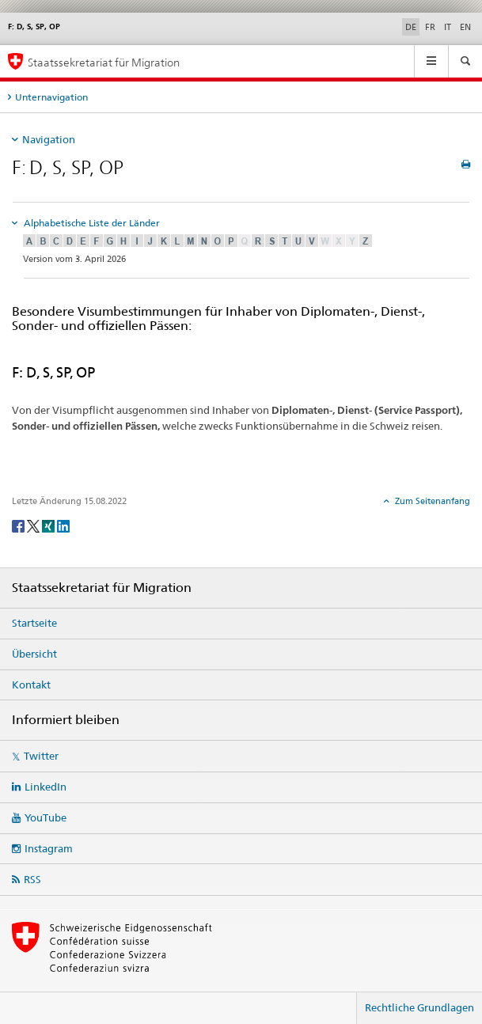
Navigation (48, 139)
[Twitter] (34, 525)
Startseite (34, 622)
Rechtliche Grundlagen (419, 1007)
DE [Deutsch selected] (410, 26)
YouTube (45, 817)
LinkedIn (45, 786)
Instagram (49, 848)
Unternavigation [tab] (51, 97)
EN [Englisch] (465, 26)
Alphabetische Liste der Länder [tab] (90, 223)
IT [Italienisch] (447, 26)
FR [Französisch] (430, 26)
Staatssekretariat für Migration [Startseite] (104, 62)
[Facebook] (19, 525)
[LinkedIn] (63, 525)
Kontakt (31, 684)
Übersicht (34, 653)
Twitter (41, 755)
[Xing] (49, 525)
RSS (32, 879)
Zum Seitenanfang (431, 500)
